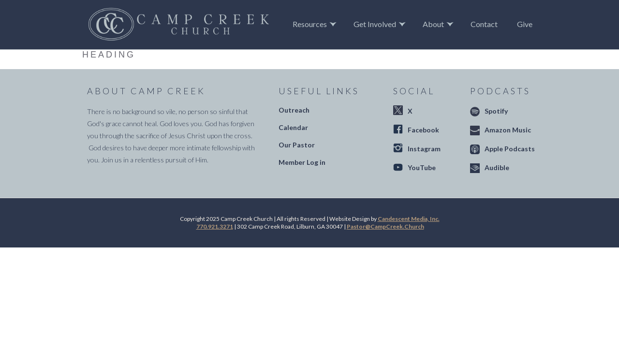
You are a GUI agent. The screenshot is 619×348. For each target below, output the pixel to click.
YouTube (422, 167)
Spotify (496, 111)
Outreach (294, 110)
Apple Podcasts (510, 149)
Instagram (424, 149)
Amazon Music (508, 130)
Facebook (423, 130)
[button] (315, 24)
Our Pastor (297, 145)
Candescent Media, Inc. (409, 218)
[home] (178, 24)
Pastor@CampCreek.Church (385, 226)
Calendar (293, 127)
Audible (497, 167)
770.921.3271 (214, 226)
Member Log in (302, 162)
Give (524, 24)
